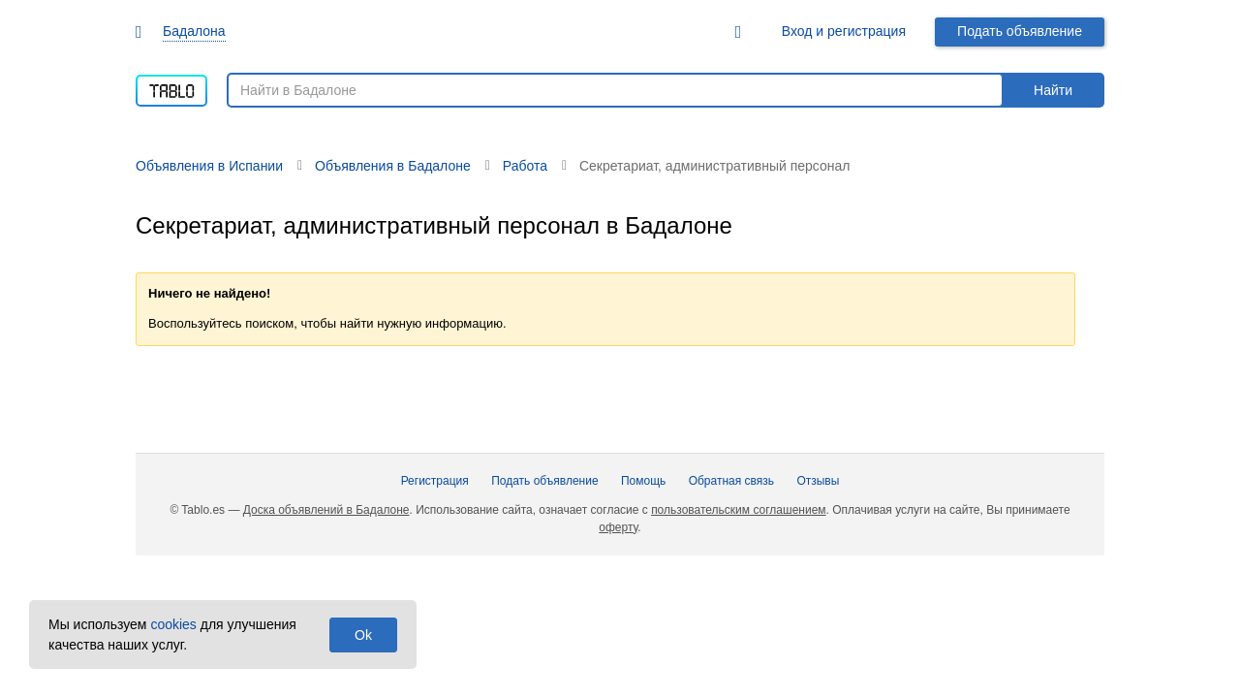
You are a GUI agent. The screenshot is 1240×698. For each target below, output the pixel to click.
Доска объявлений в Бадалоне (326, 510)
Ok (363, 635)
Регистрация (435, 481)
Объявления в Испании (209, 166)
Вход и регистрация (844, 31)
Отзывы (817, 481)
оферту (618, 527)
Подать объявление (1019, 31)
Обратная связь (731, 481)
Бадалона (194, 31)
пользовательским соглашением (738, 510)
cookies (173, 624)
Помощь (643, 481)
